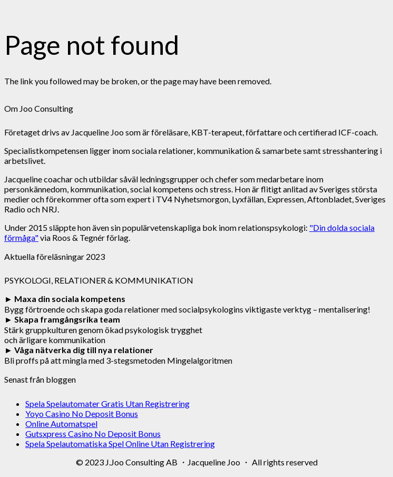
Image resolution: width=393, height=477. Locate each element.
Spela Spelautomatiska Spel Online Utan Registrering (120, 444)
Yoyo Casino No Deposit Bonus (81, 413)
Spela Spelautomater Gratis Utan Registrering (107, 403)
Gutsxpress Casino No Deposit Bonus (93, 434)
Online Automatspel (61, 423)
